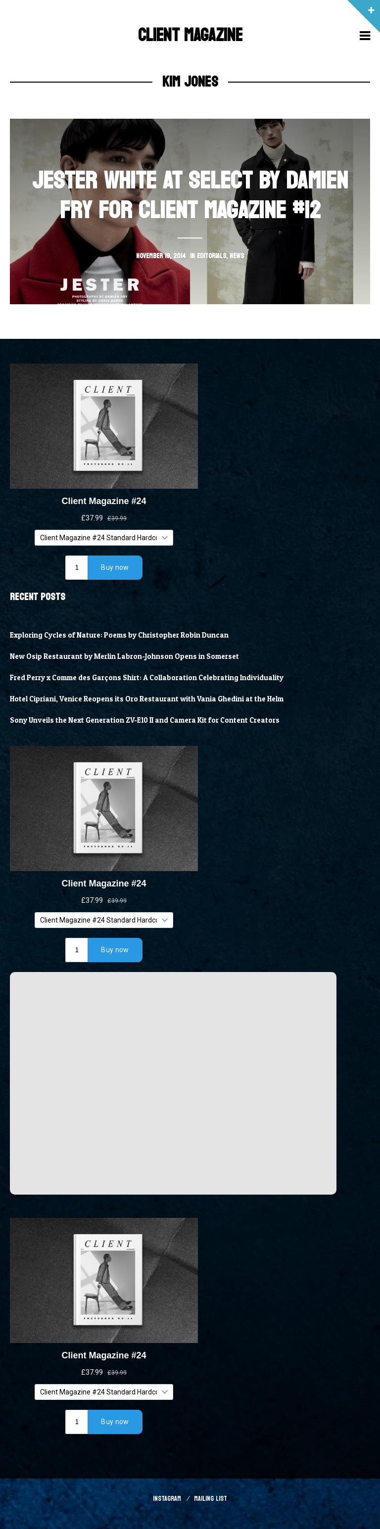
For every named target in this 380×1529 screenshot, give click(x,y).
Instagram (167, 1498)
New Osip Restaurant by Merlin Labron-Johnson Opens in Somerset (124, 656)
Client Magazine (190, 35)
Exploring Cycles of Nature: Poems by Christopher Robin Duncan (119, 635)
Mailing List (210, 1498)
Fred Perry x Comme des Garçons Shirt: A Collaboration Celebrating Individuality (147, 677)
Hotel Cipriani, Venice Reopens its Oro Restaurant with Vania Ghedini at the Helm (147, 699)
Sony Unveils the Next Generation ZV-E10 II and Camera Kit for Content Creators (145, 720)
